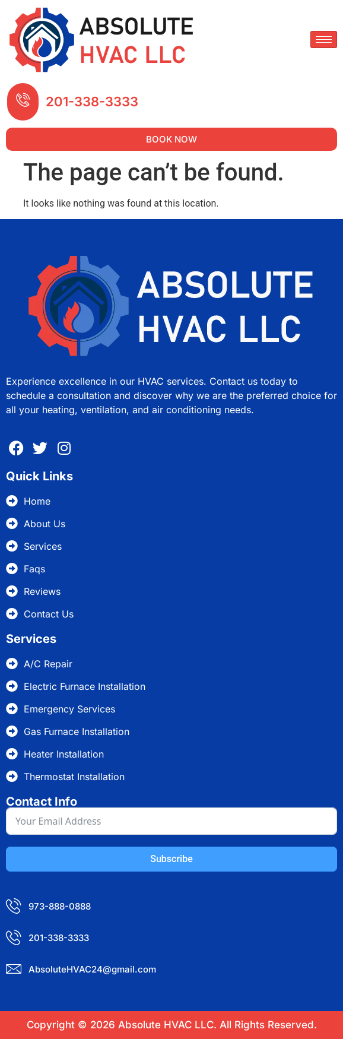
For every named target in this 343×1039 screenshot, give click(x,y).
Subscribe (171, 858)
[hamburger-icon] (323, 39)
